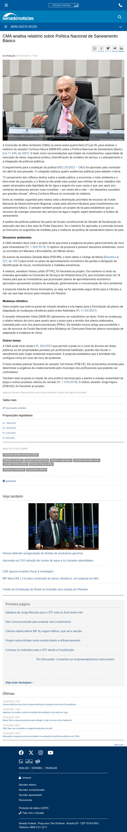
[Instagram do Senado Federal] (40, 753)
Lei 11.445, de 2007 (16, 153)
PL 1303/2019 (9, 423)
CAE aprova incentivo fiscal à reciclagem (28, 571)
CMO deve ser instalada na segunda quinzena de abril (28, 728)
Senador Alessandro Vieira (86, 460)
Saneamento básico (36, 469)
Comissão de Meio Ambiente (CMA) (20, 455)
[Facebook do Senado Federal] (22, 753)
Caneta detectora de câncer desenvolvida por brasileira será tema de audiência (39, 704)
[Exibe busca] (119, 17)
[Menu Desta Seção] (63, 27)
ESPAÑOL (37, 768)
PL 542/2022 (44, 346)
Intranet (25, 777)
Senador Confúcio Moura (15, 464)
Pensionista (25, 800)
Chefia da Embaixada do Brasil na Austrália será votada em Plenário (45, 589)
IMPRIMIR (9, 481)
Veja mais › (119, 745)
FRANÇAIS (51, 768)
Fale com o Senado (31, 813)
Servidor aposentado (30, 795)
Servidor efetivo (27, 784)
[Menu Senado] (6, 5)
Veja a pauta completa (15, 408)
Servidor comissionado (32, 789)
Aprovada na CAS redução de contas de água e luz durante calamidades (48, 560)
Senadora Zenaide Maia (37, 460)
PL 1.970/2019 (67, 382)
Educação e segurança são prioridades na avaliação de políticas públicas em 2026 (41, 736)
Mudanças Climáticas (14, 469)
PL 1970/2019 (9, 428)
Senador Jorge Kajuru (61, 460)
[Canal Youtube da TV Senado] (49, 753)
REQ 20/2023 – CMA (71, 167)
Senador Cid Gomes (13, 460)
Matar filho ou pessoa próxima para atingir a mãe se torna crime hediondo (37, 720)
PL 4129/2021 (9, 433)
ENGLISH (24, 768)
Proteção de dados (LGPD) (34, 808)
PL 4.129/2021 (86, 310)
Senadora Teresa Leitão (41, 464)
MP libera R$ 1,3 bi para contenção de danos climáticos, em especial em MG (51, 578)
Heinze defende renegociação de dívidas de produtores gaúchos (43, 553)
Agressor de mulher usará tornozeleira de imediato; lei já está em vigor (35, 712)
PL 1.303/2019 (35, 247)
